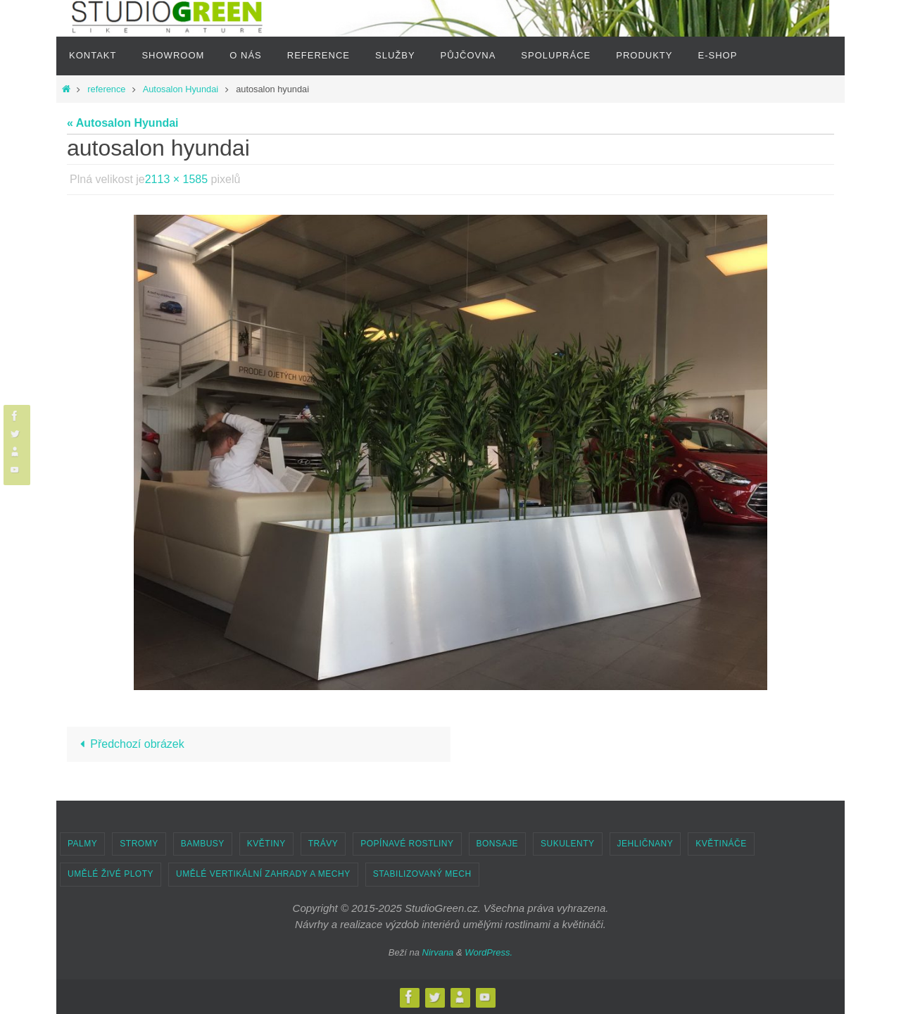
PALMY (82, 844)
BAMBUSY (203, 844)
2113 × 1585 (176, 179)
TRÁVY (323, 844)
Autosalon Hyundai (180, 89)
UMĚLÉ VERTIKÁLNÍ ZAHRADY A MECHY (263, 874)
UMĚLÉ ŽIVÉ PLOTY (110, 874)
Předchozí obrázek (129, 744)
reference (106, 89)
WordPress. (488, 952)
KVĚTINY (266, 844)
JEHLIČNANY (645, 844)
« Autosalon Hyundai (123, 123)
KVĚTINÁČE (721, 844)
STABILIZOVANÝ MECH (422, 874)
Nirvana (438, 952)
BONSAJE (498, 844)
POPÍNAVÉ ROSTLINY (406, 844)
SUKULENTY (568, 844)
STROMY (139, 844)
